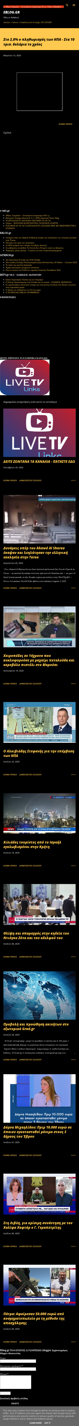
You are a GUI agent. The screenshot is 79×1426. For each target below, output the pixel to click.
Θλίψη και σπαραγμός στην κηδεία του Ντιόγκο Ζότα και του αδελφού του (36, 935)
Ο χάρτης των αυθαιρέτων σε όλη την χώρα (23, 290)
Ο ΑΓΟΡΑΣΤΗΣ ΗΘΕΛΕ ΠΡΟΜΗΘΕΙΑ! (22, 292)
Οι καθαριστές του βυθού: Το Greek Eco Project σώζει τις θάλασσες (34, 248)
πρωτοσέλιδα (17, 356)
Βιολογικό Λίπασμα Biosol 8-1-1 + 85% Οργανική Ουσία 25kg (32, 218)
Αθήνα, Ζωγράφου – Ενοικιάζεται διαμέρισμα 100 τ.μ (28, 215)
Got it (48, 1423)
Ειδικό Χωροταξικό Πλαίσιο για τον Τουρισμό (24, 279)
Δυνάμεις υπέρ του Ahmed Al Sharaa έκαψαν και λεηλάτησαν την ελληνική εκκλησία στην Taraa (35, 552)
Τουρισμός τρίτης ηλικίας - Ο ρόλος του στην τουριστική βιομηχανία (33, 250)
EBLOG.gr (11, 12)
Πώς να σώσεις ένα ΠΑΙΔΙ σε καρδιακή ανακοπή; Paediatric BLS (33, 270)
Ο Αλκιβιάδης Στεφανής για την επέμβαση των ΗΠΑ (38, 753)
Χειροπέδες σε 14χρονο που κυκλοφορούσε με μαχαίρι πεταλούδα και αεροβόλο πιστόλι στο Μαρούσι (38, 660)
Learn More (36, 1423)
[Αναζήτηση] (67, 5)
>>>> (73, 480)
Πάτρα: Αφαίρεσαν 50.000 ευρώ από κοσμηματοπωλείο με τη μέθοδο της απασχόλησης (34, 1318)
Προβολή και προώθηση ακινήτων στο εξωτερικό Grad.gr (36, 1026)
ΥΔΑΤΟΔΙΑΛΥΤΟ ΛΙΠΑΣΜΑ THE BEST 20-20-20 (28, 220)
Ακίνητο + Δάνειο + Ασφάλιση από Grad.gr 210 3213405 (27, 22)
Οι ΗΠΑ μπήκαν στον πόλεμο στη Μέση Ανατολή (26, 245)
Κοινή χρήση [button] (65, 124)
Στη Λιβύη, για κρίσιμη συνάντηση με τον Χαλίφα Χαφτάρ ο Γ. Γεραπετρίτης (37, 1225)
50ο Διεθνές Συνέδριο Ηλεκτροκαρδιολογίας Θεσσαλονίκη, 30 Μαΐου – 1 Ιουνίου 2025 (41, 262)
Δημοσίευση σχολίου (30, 480)
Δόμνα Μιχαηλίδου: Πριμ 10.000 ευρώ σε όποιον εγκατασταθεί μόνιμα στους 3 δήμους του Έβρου (37, 1132)
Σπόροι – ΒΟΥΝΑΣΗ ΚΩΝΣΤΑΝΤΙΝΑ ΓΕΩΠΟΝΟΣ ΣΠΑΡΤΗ (32, 223)
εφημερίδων (27, 356)
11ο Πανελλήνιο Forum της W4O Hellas (23, 260)
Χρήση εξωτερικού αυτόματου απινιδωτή (22, 267)
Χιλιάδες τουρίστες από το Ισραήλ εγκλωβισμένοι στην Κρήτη (32, 844)
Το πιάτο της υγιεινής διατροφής (19, 265)
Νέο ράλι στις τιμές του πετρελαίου (20, 243)
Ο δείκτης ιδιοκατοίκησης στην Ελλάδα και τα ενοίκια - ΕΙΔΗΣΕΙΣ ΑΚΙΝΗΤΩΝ (38, 282)
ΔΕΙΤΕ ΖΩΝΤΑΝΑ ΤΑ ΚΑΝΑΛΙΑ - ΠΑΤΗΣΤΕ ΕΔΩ (39, 461)
